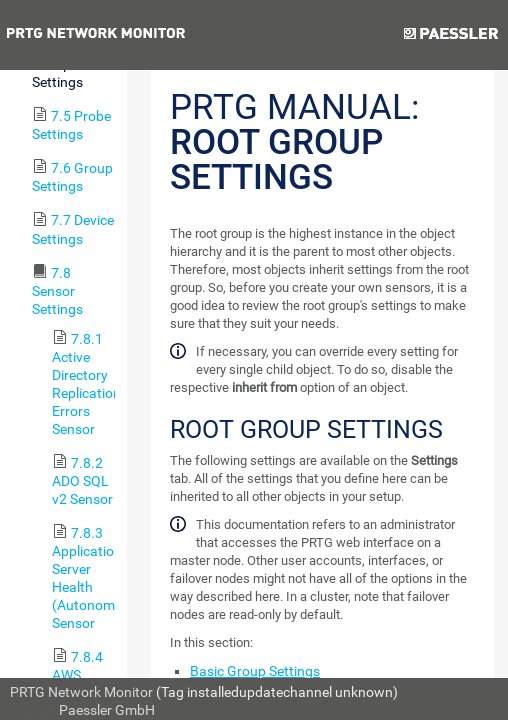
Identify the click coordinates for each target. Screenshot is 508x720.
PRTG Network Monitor (81, 692)
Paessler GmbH (107, 710)
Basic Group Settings (255, 671)
